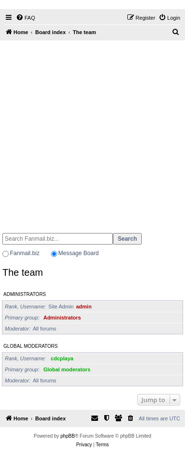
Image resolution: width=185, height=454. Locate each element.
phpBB (68, 436)
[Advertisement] (90, 132)
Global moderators (30, 346)
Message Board (78, 253)
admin (83, 306)
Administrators (24, 294)
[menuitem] (25, 18)
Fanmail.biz (24, 253)
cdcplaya (62, 358)
